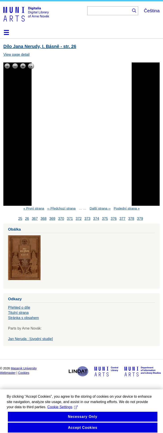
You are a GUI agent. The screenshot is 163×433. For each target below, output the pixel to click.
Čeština (152, 10)
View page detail (16, 54)
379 (140, 219)
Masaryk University (24, 368)
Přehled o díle (19, 307)
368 (44, 219)
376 (114, 219)
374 (96, 219)
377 (123, 219)
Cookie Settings (62, 415)
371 (70, 219)
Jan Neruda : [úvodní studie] (30, 339)
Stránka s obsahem (23, 318)
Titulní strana (18, 313)
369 (52, 219)
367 (35, 219)
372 (79, 219)
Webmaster (8, 373)
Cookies (23, 373)
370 (61, 219)
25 (20, 219)
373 (87, 219)
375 (105, 219)
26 (27, 219)
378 (131, 219)
